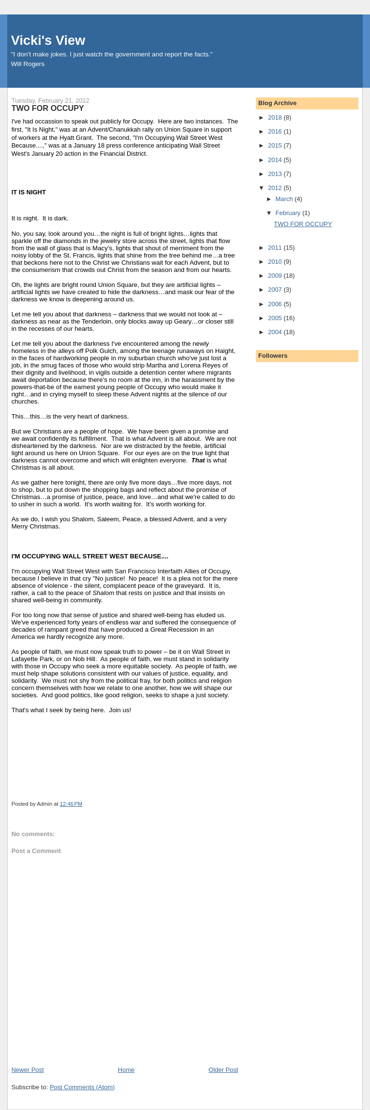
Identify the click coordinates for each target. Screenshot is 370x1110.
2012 (276, 187)
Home (126, 1069)
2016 (276, 131)
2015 (276, 145)
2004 (276, 332)
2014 (276, 159)
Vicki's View (48, 40)
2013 (276, 173)
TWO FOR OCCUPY (303, 224)
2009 (276, 275)
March (285, 199)
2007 (276, 289)
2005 (276, 318)
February (289, 213)
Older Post (223, 1069)
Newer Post (28, 1069)
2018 (276, 117)
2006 (276, 304)
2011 (276, 247)
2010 (276, 261)
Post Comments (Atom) (82, 1087)
